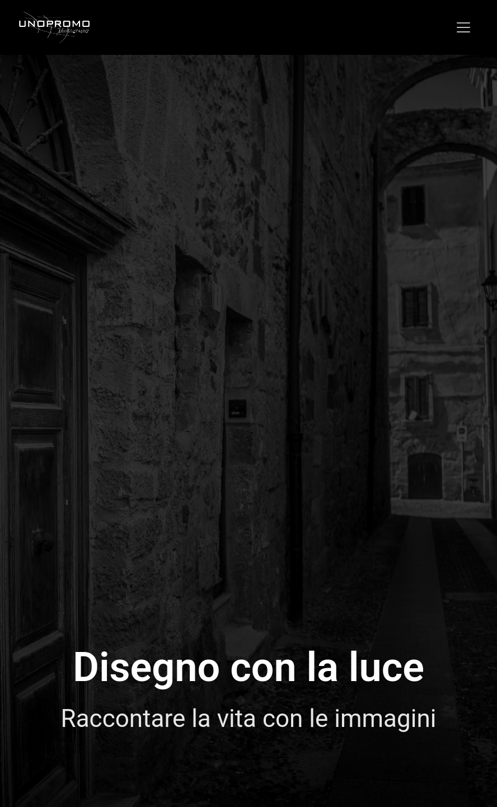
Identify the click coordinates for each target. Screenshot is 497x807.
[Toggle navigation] (463, 27)
